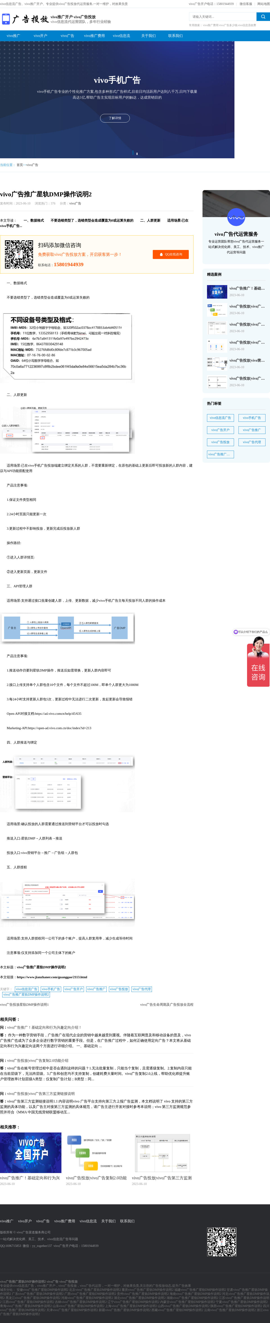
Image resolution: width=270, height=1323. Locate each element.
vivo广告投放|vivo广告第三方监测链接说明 (41, 1094)
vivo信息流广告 (26, 989)
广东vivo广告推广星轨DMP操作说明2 (38, 1294)
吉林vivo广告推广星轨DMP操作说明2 (81, 1302)
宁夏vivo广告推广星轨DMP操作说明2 (242, 1302)
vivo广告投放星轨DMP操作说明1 (24, 1004)
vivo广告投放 (119, 989)
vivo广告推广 (96, 989)
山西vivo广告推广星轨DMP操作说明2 (183, 1306)
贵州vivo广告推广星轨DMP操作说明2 (143, 1294)
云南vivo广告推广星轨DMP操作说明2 (230, 1310)
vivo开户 (40, 36)
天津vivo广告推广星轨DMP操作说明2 (72, 1310)
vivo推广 (13, 36)
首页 (20, 165)
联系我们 (175, 36)
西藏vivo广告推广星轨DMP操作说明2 (177, 1310)
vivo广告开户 (74, 989)
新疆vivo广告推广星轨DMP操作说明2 (125, 1310)
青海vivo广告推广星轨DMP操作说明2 (26, 1306)
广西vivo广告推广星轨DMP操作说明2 (90, 1294)
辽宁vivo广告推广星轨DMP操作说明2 (133, 1302)
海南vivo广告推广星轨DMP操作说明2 (195, 1294)
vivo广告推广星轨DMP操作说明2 (26, 994)
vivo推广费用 (94, 36)
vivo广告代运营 (90, 1285)
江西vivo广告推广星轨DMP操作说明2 (28, 1302)
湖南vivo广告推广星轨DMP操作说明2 (192, 1298)
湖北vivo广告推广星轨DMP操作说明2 (140, 1298)
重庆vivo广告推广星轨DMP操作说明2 (147, 1289)
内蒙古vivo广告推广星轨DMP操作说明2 (187, 1302)
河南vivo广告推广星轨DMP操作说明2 (87, 1298)
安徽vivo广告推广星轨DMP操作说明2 (42, 1289)
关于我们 (148, 36)
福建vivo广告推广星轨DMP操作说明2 (200, 1289)
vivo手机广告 (51, 989)
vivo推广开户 (46, 1285)
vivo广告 (67, 36)
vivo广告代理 (142, 989)
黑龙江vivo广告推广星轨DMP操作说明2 (33, 1298)
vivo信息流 (121, 36)
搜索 (263, 16)
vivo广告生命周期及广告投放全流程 (167, 1004)
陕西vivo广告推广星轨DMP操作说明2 (236, 1306)
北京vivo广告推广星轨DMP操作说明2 (95, 1289)
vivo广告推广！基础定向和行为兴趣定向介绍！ (44, 1027)
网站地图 (263, 4)
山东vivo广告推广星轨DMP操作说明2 (78, 1306)
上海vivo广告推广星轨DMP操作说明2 (131, 1306)
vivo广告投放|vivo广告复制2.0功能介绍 (37, 1060)
